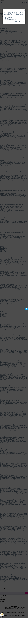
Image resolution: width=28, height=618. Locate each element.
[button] (26, 309)
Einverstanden (21, 21)
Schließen (15, 21)
